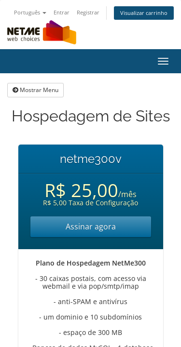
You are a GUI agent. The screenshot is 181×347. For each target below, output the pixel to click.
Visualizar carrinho (143, 12)
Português (30, 12)
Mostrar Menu (35, 90)
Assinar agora (91, 226)
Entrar (62, 12)
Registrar (88, 12)
